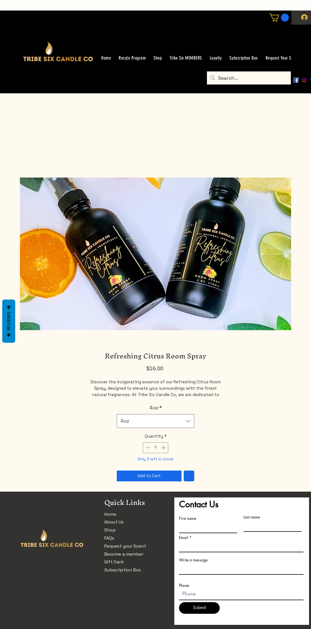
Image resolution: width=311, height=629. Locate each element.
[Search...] (248, 78)
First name (187, 518)
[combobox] (155, 421)
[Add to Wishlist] (189, 476)
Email (183, 538)
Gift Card (113, 562)
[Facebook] (296, 80)
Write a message (193, 560)
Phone (184, 585)
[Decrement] (147, 448)
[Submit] (199, 608)
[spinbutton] (155, 448)
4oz (155, 407)
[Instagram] (304, 80)
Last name (251, 517)
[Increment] (164, 448)
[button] (279, 18)
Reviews (9, 321)
